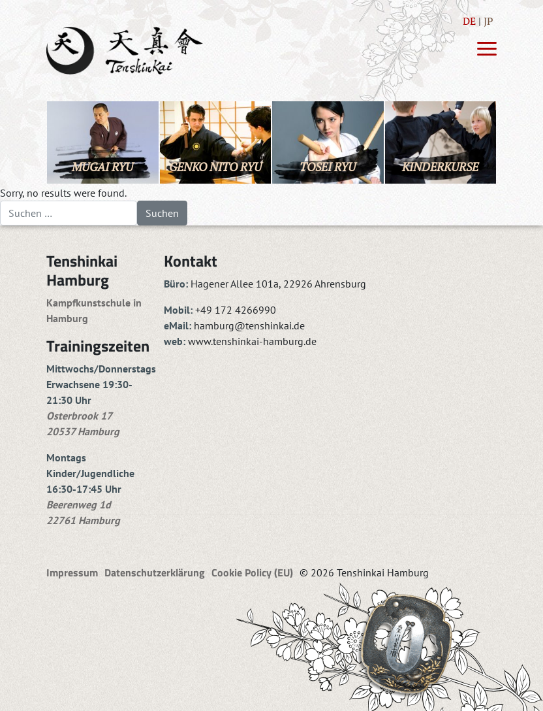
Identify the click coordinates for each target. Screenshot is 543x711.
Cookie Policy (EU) (252, 572)
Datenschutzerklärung (154, 572)
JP (488, 21)
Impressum (72, 572)
